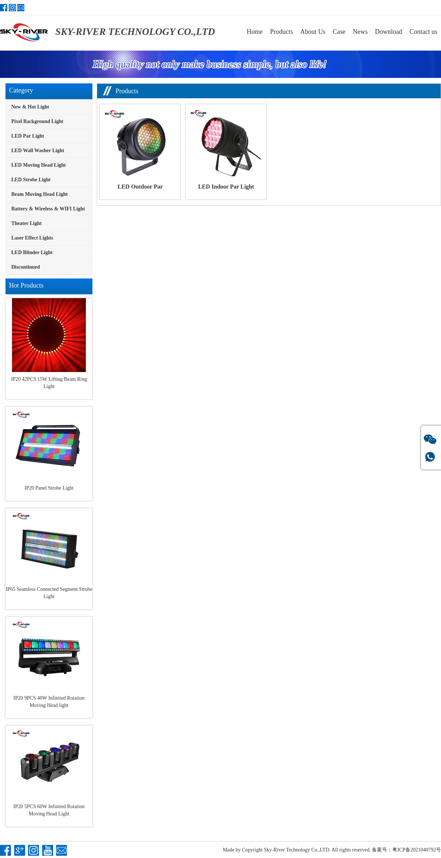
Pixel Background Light (37, 121)
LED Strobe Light (31, 179)
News (360, 31)
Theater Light (26, 223)
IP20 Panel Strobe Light (49, 488)
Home (255, 31)
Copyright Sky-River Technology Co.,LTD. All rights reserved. (306, 850)
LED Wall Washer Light (37, 150)
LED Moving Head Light (38, 165)
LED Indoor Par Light (226, 186)
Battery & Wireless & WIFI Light (48, 208)
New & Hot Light (30, 107)
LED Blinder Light (31, 252)
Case (339, 31)
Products (281, 31)
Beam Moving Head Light (39, 194)
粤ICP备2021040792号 (416, 850)
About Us (313, 31)
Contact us (424, 31)
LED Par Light (27, 136)
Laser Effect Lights (32, 238)
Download (388, 31)
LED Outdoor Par (140, 186)
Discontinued (25, 267)
